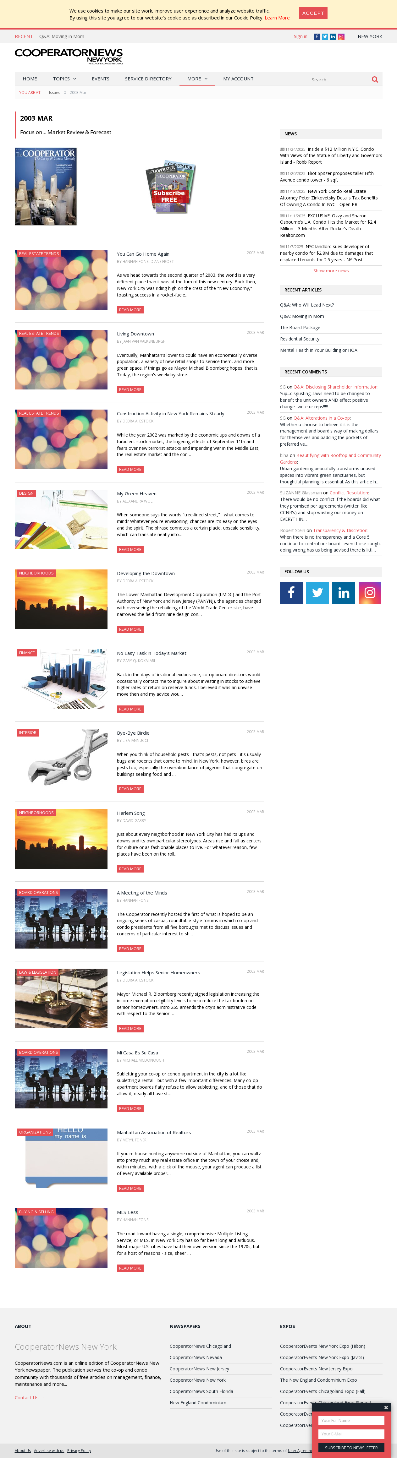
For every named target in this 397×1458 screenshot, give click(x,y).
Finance (27, 653)
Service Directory (148, 78)
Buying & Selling (36, 1212)
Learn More (277, 17)
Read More (130, 310)
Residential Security (299, 339)
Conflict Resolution (349, 493)
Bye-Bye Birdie (133, 733)
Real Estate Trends (39, 253)
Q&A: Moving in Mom (61, 36)
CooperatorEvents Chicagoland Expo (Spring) (325, 1403)
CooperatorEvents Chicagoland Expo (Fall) (323, 1391)
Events (100, 78)
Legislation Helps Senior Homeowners (158, 972)
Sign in (300, 36)
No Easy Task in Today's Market (151, 653)
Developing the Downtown (146, 573)
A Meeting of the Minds (142, 892)
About (23, 1326)
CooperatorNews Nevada (196, 1357)
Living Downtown (135, 333)
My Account (238, 78)
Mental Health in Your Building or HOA (318, 350)
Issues (54, 92)
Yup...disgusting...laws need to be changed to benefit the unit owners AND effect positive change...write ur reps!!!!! (325, 400)
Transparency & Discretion (340, 530)
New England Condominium (198, 1403)
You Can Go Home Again (143, 254)
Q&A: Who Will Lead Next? (307, 305)
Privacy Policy (79, 1450)
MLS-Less (127, 1212)
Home (30, 78)
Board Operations (38, 892)
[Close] (313, 13)
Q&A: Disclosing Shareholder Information (336, 387)
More (194, 78)
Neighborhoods (36, 573)
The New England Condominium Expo (318, 1380)
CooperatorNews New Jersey (199, 1369)
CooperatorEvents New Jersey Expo (316, 1369)
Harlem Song (131, 813)
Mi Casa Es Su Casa (137, 1052)
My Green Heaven (137, 493)
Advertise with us (49, 1450)
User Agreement (302, 1450)
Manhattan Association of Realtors (154, 1132)
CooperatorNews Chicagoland (200, 1346)
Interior (27, 732)
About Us (23, 1450)
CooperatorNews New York (198, 1380)
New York (370, 36)
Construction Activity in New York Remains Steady (170, 413)
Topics (61, 78)
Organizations (35, 1132)
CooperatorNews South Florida (201, 1391)
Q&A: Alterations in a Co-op (322, 418)
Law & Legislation (37, 972)
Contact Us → (30, 1397)
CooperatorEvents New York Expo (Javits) (322, 1357)
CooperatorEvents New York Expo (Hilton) (322, 1346)
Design (26, 493)
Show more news (331, 271)
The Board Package (300, 327)
